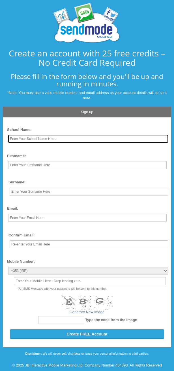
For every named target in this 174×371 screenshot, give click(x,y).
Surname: (16, 182)
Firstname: (16, 156)
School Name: (19, 130)
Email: (12, 208)
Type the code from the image (111, 320)
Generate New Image (87, 312)
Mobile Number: (21, 261)
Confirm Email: (21, 235)
